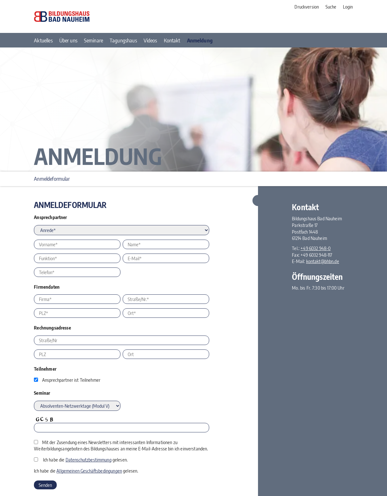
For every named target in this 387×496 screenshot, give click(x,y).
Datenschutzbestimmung (89, 459)
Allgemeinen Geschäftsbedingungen (89, 471)
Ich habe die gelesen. (85, 459)
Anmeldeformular (52, 178)
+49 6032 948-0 (315, 248)
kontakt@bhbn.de (322, 261)
